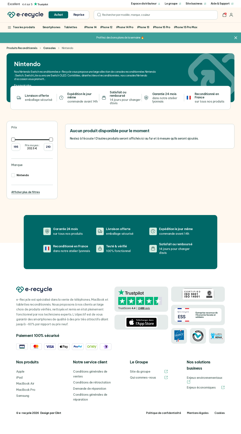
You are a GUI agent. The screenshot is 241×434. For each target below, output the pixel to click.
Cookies (219, 413)
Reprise (78, 15)
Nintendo (23, 175)
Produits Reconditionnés (22, 48)
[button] (224, 15)
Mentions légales (197, 413)
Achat (58, 15)
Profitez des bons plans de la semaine (118, 37)
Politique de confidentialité (163, 413)
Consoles (49, 48)
